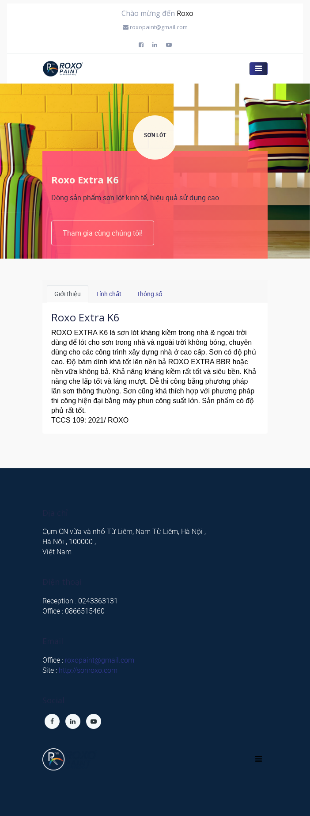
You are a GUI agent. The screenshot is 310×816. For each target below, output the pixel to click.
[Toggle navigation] (259, 759)
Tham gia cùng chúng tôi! (103, 233)
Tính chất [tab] (108, 294)
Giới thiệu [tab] (67, 294)
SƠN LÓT (155, 134)
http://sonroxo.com (88, 670)
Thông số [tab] (149, 294)
